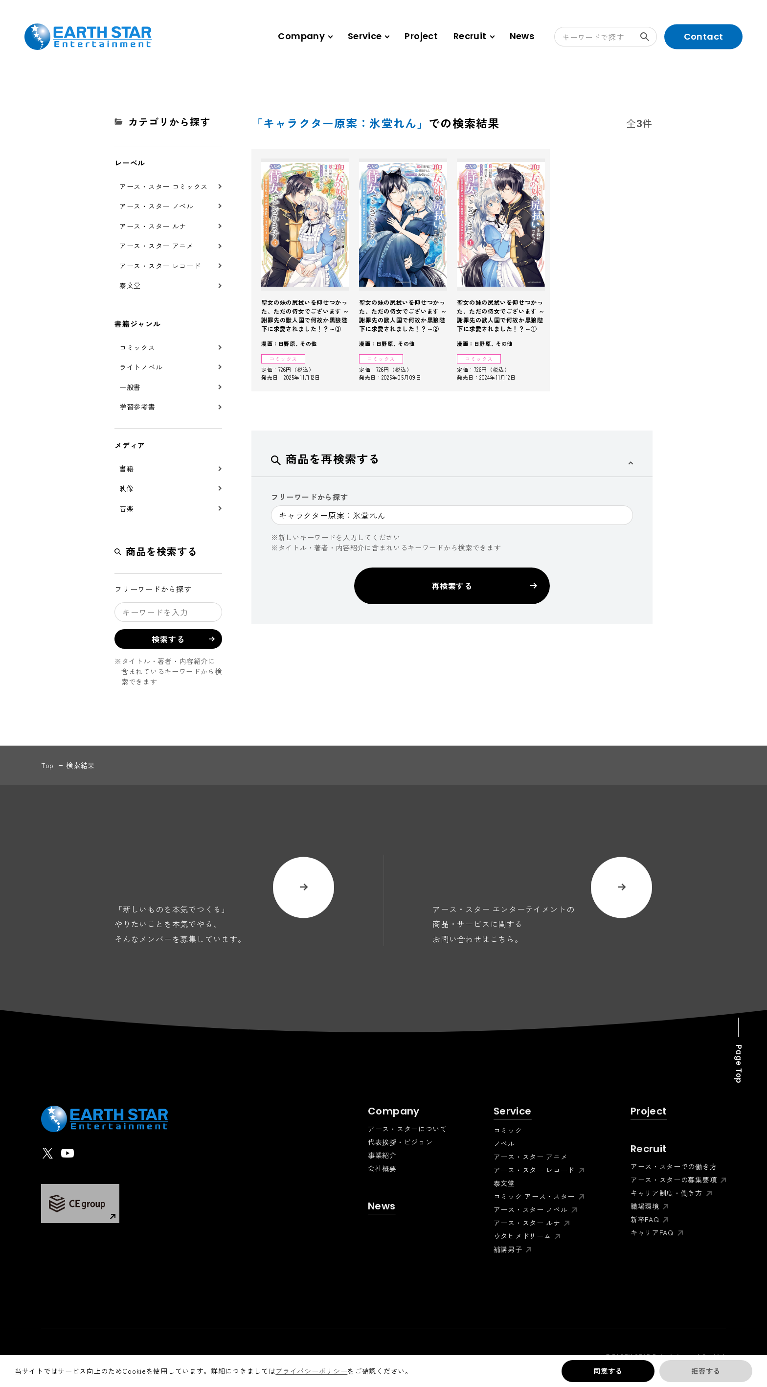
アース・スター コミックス (163, 186)
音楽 (126, 508)
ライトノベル (140, 367)
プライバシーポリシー (311, 1371)
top (47, 765)
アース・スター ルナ (152, 226)
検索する (648, 37)
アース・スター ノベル (156, 206)
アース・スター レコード (160, 266)
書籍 (126, 468)
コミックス (137, 347)
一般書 (130, 387)
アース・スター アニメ (156, 245)
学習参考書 (137, 406)
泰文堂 (130, 285)
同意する (607, 1371)
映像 (126, 488)
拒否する (705, 1371)
